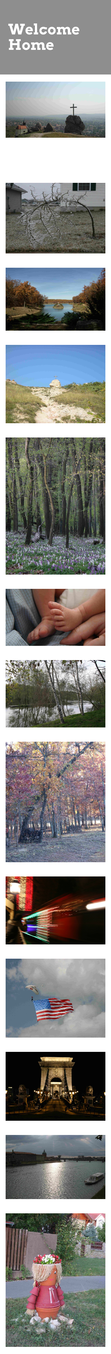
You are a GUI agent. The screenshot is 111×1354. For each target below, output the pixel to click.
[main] (56, 37)
